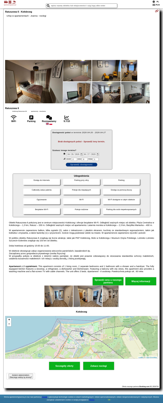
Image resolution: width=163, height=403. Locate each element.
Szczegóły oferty (64, 366)
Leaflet (140, 357)
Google (44, 397)
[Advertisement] (81, 39)
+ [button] (9, 320)
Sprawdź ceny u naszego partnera (108, 281)
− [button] (9, 324)
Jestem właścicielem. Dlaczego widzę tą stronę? (21, 376)
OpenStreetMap (151, 357)
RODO (92, 400)
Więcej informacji (140, 281)
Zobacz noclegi (98, 366)
